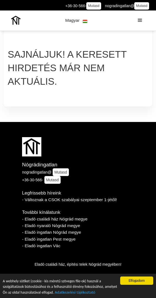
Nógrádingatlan (39, 164)
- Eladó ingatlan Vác (41, 245)
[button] (76, 20)
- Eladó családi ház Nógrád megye (54, 219)
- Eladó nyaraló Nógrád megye (51, 225)
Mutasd (93, 6)
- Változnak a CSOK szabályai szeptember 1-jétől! (69, 199)
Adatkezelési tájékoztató (75, 292)
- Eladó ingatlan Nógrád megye (51, 232)
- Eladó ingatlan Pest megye (49, 239)
